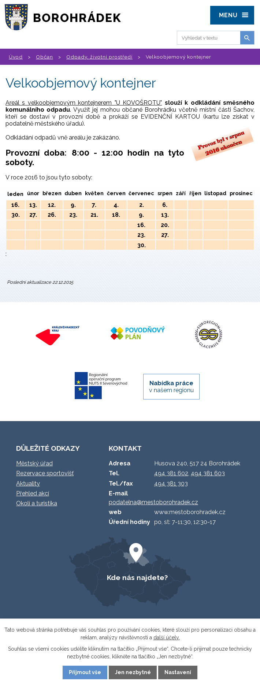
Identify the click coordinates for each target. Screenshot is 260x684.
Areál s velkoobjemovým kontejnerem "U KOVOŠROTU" (83, 102)
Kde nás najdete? (137, 577)
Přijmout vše (85, 672)
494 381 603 (208, 473)
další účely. (166, 637)
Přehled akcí (32, 493)
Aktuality (28, 483)
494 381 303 (171, 483)
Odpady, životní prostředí (99, 57)
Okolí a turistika (36, 503)
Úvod (16, 57)
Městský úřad (34, 463)
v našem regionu (171, 387)
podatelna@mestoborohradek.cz (153, 502)
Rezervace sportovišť (45, 473)
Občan (44, 57)
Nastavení (177, 672)
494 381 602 (171, 473)
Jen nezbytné (133, 672)
